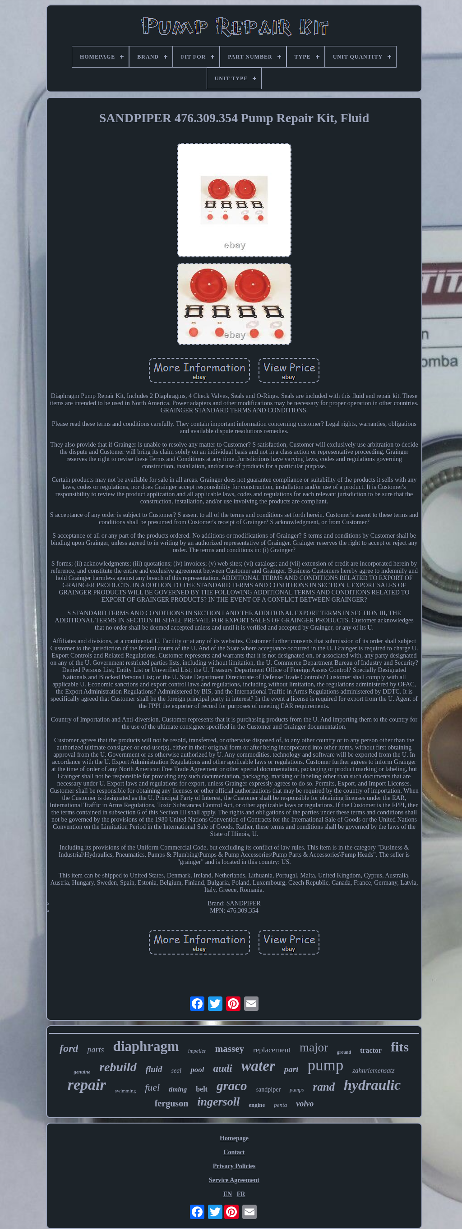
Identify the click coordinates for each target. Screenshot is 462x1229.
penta (280, 1104)
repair (87, 1084)
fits (400, 1046)
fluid (154, 1069)
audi (222, 1068)
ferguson (171, 1103)
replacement (272, 1050)
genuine (82, 1071)
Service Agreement (234, 1180)
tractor (371, 1050)
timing (178, 1089)
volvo (305, 1103)
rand (324, 1087)
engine (257, 1104)
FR (241, 1194)
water (258, 1066)
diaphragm (146, 1046)
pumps (297, 1090)
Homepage (234, 1138)
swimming (125, 1090)
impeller (197, 1051)
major (314, 1047)
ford (69, 1048)
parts (95, 1049)
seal (176, 1070)
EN (227, 1194)
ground (344, 1052)
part (291, 1069)
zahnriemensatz (373, 1070)
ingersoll (218, 1101)
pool (197, 1069)
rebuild (117, 1067)
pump (325, 1065)
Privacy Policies (234, 1166)
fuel (152, 1087)
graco (232, 1085)
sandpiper (268, 1089)
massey (229, 1048)
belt (202, 1089)
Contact (234, 1152)
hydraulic (372, 1085)
